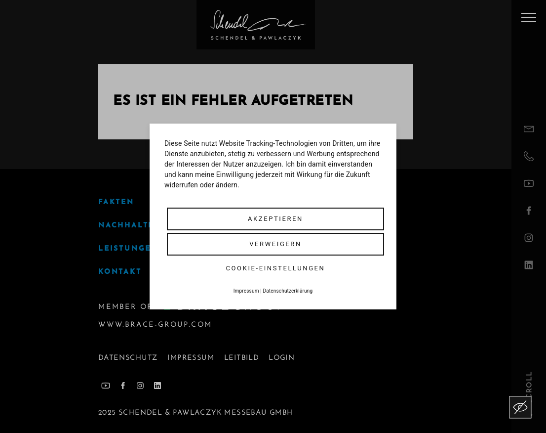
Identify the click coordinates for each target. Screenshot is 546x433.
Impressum (246, 291)
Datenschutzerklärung (288, 291)
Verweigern (275, 244)
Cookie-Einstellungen (275, 268)
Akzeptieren (275, 218)
